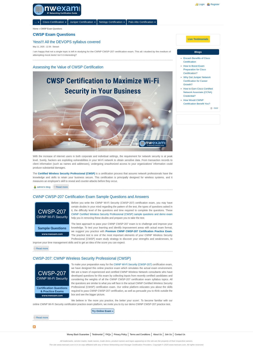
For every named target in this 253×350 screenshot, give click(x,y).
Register (214, 4)
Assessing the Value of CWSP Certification (68, 67)
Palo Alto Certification (140, 21)
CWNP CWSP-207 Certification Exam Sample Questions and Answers (91, 197)
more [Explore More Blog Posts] (216, 108)
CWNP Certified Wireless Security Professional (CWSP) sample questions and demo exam (122, 214)
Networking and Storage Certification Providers (130, 345)
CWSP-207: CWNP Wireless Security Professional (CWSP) (82, 258)
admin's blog (43, 187)
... (36, 21)
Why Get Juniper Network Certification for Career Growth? (197, 81)
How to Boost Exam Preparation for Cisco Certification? (194, 70)
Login (202, 4)
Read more (62, 187)
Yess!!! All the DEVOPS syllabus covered (66, 42)
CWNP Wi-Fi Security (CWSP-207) (133, 264)
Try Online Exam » (102, 311)
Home (35, 29)
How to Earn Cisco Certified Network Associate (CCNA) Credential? (198, 92)
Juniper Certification (81, 21)
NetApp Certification (110, 21)
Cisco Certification (53, 21)
